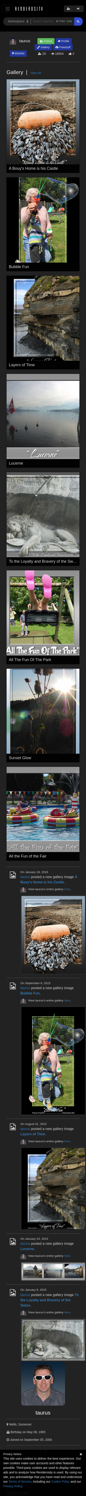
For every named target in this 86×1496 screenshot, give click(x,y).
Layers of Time (22, 365)
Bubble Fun (19, 267)
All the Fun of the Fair (28, 856)
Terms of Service (20, 1481)
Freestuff (62, 47)
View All (35, 73)
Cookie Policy (60, 1481)
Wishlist (18, 53)
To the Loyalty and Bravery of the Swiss (43, 561)
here (67, 889)
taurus (25, 877)
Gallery (43, 47)
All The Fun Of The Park (30, 660)
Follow (46, 41)
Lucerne (16, 463)
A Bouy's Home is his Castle (33, 168)
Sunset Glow (20, 758)
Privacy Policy (12, 1486)
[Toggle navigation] (7, 8)
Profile (63, 41)
